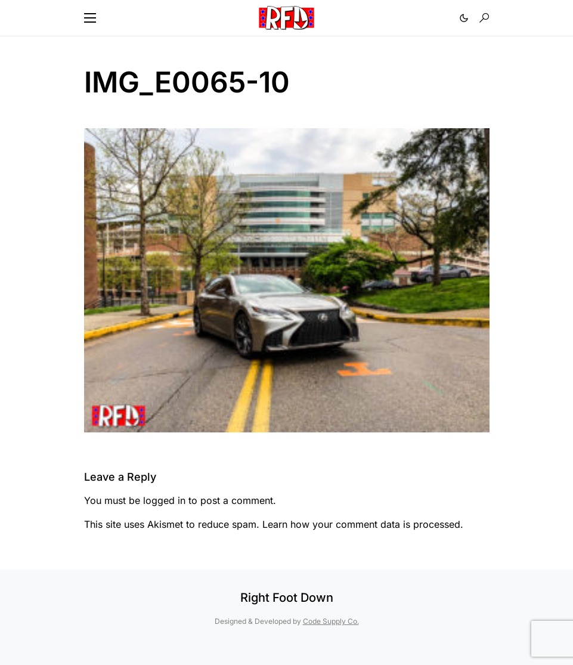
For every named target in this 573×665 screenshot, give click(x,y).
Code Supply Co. (331, 621)
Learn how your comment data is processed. (362, 524)
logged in (164, 500)
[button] (90, 18)
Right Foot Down (286, 597)
